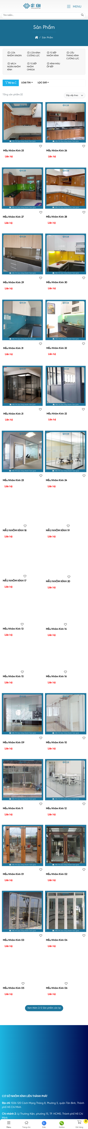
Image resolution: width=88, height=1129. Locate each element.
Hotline (61, 1124)
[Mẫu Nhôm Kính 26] (65, 132)
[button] (68, 6)
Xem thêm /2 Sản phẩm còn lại (44, 1008)
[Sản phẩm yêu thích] (40, 146)
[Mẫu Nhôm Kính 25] (22, 132)
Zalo (44, 1124)
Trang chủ (26, 1124)
